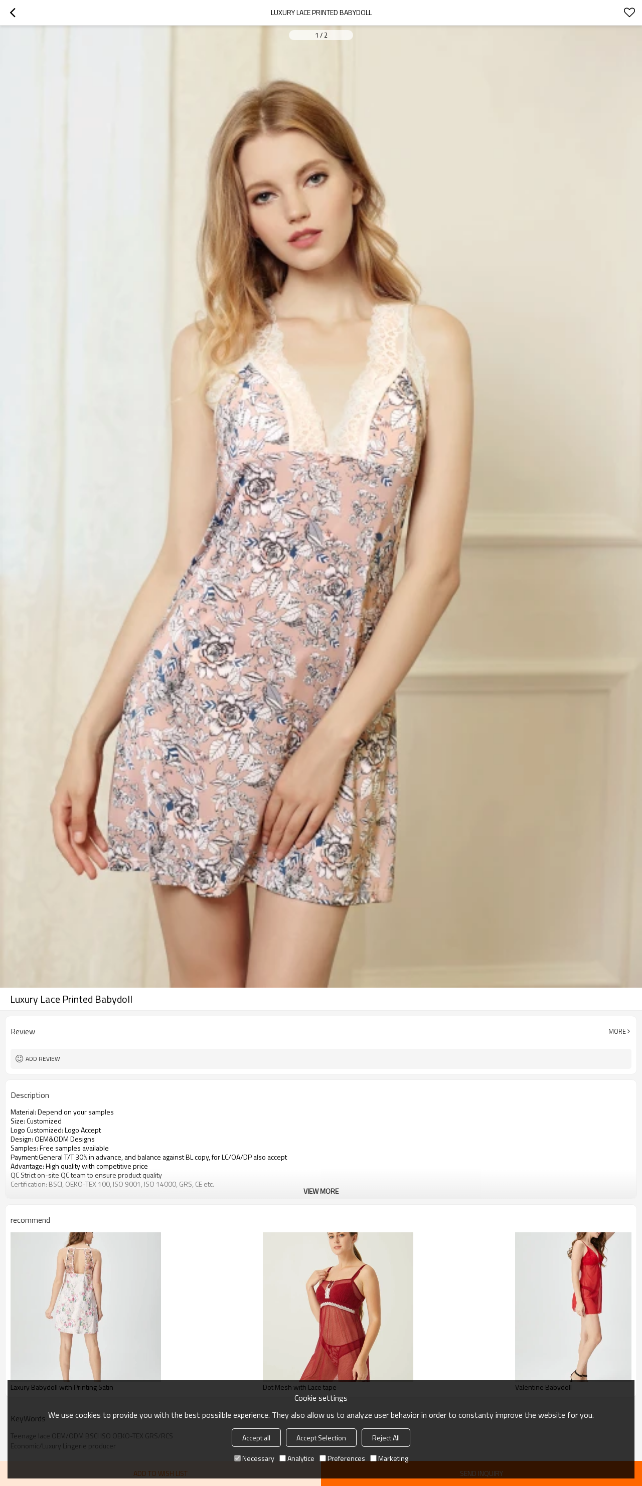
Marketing (389, 1458)
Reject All (386, 1437)
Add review (43, 1058)
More (617, 1031)
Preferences (342, 1458)
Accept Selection (321, 1437)
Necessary (254, 1458)
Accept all (256, 1437)
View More (321, 1191)
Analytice (296, 1458)
